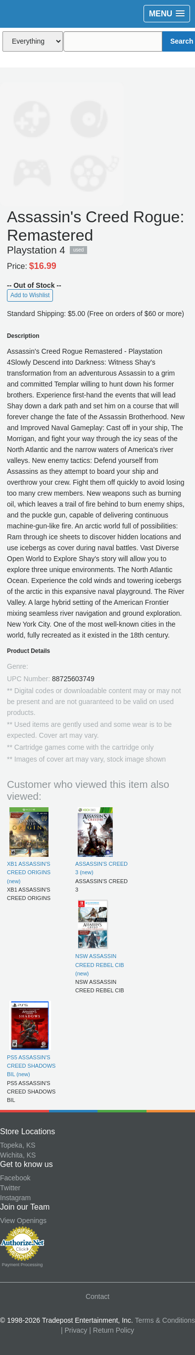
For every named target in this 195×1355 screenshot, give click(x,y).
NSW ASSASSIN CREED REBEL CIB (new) (99, 964)
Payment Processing (22, 1264)
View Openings (23, 1221)
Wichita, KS (18, 1155)
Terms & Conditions (165, 1320)
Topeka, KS (18, 1145)
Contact (97, 1296)
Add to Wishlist (29, 295)
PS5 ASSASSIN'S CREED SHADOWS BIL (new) (31, 1066)
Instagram (15, 1198)
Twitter (10, 1188)
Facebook (15, 1178)
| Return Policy (111, 1330)
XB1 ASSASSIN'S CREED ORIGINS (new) (28, 872)
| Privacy (74, 1330)
